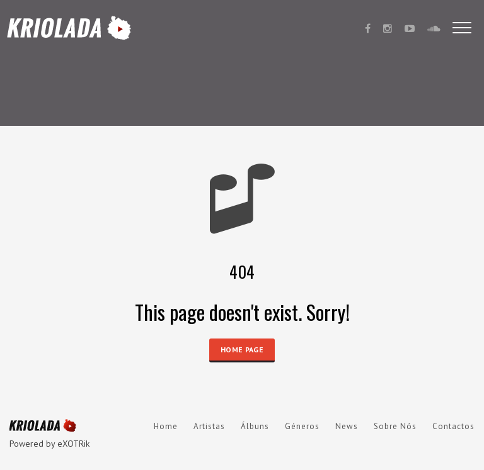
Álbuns (255, 426)
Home (166, 426)
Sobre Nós (395, 426)
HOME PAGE (242, 349)
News (346, 426)
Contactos (453, 426)
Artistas (209, 426)
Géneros (302, 426)
